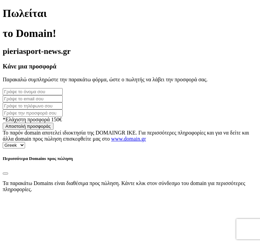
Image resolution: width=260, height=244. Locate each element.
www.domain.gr (128, 139)
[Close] (5, 173)
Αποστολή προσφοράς (28, 126)
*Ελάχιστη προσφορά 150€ (32, 119)
